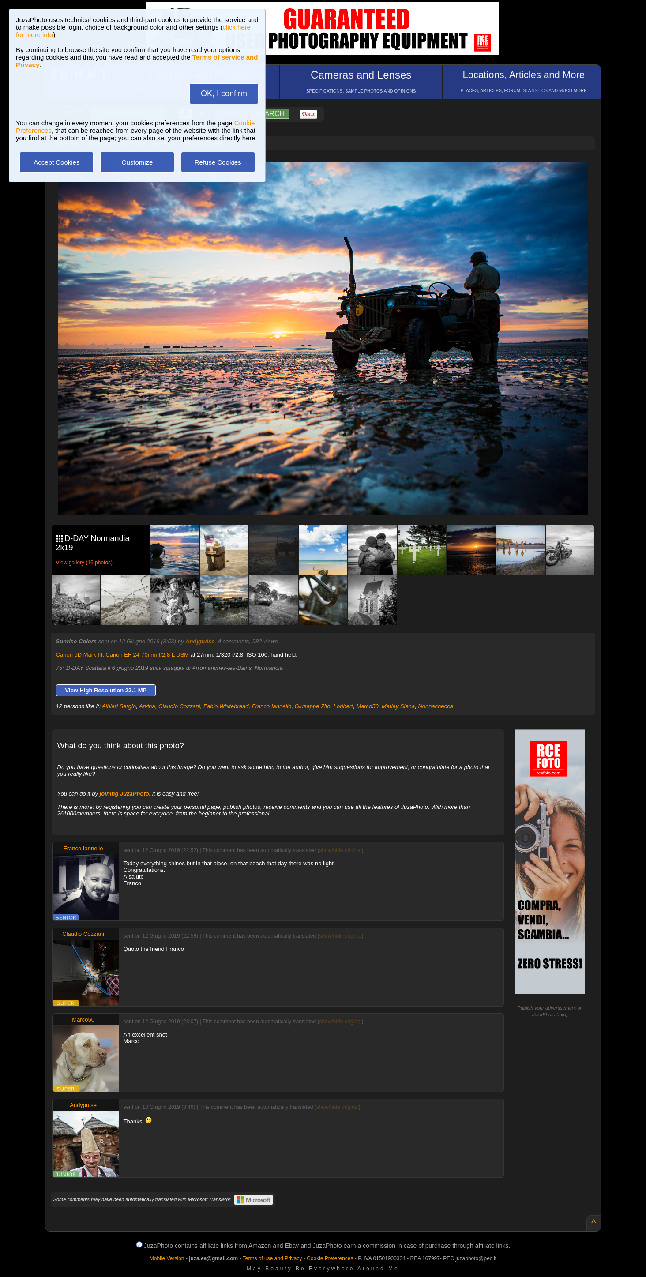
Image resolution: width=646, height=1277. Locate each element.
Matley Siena (398, 706)
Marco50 (367, 706)
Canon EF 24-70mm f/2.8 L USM (147, 654)
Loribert (343, 706)
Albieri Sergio (119, 706)
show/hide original (340, 850)
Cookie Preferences (330, 1258)
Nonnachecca (435, 706)
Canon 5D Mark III (79, 654)
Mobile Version (167, 1258)
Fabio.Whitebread (226, 706)
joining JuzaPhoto (124, 793)
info (562, 1014)
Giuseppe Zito (313, 706)
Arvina (147, 706)
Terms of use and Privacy (272, 1258)
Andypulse (199, 641)
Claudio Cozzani (179, 706)
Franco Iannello (272, 706)
